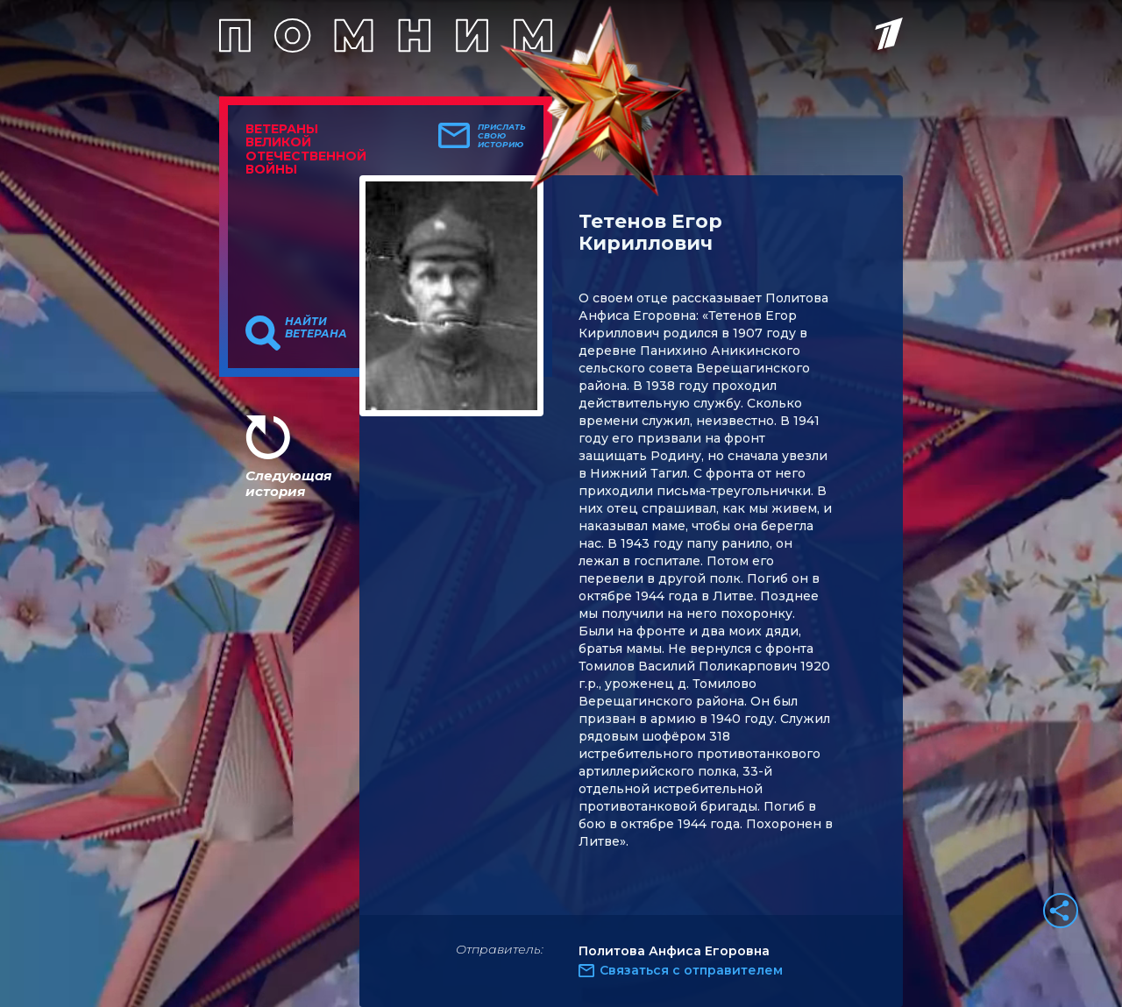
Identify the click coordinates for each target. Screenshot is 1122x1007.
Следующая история (288, 483)
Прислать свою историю (502, 136)
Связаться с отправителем (691, 970)
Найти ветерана (316, 328)
